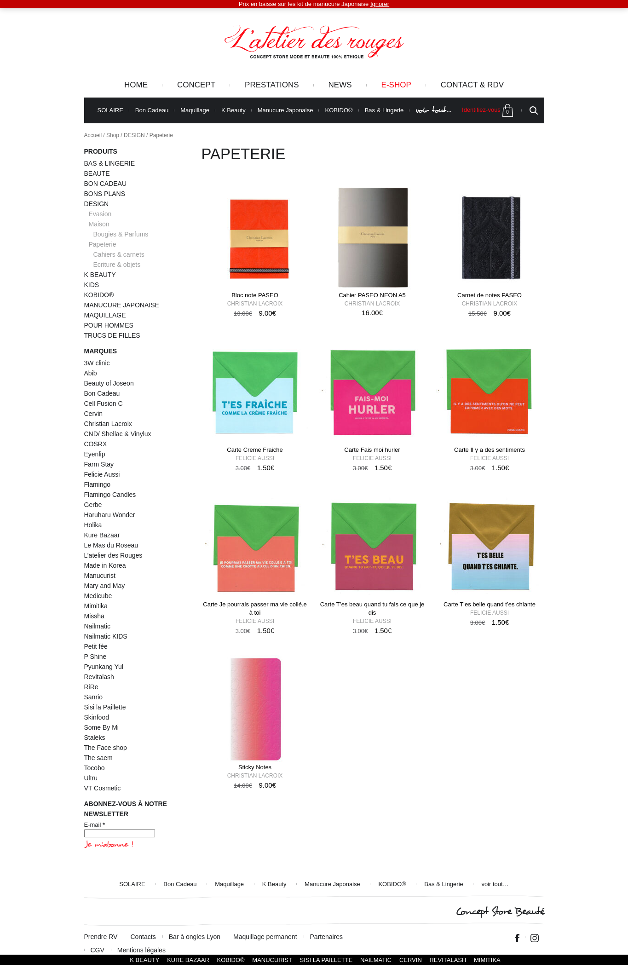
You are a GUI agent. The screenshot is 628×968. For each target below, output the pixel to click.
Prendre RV (101, 936)
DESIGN (134, 135)
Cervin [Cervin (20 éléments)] (93, 413)
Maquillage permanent (265, 936)
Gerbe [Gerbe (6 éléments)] (93, 504)
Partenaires (326, 936)
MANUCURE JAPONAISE (121, 305)
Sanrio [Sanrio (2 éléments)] (93, 697)
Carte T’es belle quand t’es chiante (490, 604)
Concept (196, 85)
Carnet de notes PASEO (489, 295)
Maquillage (194, 110)
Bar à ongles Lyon (194, 936)
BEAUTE (97, 173)
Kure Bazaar (188, 959)
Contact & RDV (472, 85)
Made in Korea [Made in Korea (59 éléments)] (105, 565)
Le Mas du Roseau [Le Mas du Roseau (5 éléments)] (111, 545)
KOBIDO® (338, 110)
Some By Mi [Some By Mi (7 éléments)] (101, 727)
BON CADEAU (105, 183)
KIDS (91, 284)
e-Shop (396, 85)
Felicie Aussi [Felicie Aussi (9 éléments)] (102, 474)
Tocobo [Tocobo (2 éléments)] (94, 768)
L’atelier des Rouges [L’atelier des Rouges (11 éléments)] (113, 555)
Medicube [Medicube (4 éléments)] (98, 595)
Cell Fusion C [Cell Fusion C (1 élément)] (103, 403)
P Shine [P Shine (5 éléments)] (95, 656)
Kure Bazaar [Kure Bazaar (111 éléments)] (102, 535)
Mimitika (487, 959)
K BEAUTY (100, 274)
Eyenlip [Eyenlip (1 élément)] (94, 454)
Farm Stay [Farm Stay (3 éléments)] (99, 464)
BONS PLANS (104, 193)
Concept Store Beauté (499, 911)
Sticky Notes (254, 767)
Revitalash (447, 959)
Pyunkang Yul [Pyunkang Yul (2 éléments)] (103, 666)
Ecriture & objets (117, 264)
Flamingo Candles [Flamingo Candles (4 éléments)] (110, 494)
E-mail (94, 824)
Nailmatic (376, 959)
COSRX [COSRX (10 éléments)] (95, 444)
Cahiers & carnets (118, 254)
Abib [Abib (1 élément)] (90, 373)
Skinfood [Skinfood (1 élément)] (96, 717)
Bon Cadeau (151, 110)
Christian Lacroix (255, 303)
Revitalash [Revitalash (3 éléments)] (99, 676)
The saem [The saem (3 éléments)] (98, 757)
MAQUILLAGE (105, 315)
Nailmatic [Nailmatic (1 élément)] (97, 626)
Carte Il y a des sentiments (489, 449)
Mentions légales (141, 950)
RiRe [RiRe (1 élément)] (91, 687)
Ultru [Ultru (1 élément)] (91, 778)
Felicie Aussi (255, 458)
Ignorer (379, 3)
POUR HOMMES (108, 325)
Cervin (410, 959)
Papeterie (102, 244)
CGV (97, 950)
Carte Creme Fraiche (254, 449)
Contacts (143, 936)
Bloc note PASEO (254, 295)
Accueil (93, 135)
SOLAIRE (110, 110)
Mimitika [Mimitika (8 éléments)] (96, 606)
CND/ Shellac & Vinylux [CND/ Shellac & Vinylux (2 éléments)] (117, 434)
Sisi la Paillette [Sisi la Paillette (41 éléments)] (105, 707)
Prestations (272, 85)
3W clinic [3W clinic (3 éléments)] (97, 363)
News (340, 85)
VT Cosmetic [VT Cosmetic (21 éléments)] (102, 788)
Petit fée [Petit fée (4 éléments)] (96, 646)
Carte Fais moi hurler (372, 449)
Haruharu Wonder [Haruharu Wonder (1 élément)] (109, 515)
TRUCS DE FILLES (112, 335)
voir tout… (433, 110)
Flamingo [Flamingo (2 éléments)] (97, 484)
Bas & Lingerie (384, 110)
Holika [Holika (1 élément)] (93, 525)
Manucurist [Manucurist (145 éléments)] (99, 575)
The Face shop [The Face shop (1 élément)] (105, 747)
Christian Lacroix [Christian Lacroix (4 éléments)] (108, 423)
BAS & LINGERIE (109, 163)
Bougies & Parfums (121, 234)
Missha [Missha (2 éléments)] (94, 616)
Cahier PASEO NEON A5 (372, 295)
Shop (112, 135)
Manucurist (272, 959)
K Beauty (233, 110)
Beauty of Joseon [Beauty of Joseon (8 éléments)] (109, 383)
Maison (99, 224)
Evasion (100, 214)
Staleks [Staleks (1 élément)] (94, 737)
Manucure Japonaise (285, 110)
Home (136, 85)
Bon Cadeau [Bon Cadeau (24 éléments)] (102, 393)
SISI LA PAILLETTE (326, 959)
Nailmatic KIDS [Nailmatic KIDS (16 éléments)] (105, 636)
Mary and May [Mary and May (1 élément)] (104, 585)
